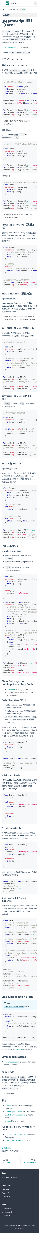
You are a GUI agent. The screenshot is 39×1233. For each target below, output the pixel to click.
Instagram (7, 1212)
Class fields (11, 689)
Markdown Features (9, 1177)
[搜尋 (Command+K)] (35, 3)
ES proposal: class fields (14, 1140)
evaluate (18, 1049)
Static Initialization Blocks (14, 1006)
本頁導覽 (6, 15)
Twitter (5, 1193)
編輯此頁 (6, 1148)
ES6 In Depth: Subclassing (15, 1115)
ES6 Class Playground (12, 47)
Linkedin (6, 1196)
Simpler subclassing (11, 1062)
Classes (8, 1105)
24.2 (5, 1093)
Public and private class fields (16, 1134)
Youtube (6, 1215)
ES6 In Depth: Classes (13, 1112)
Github (5, 1190)
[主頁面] (4, 9)
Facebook (6, 1209)
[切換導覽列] (3, 3)
